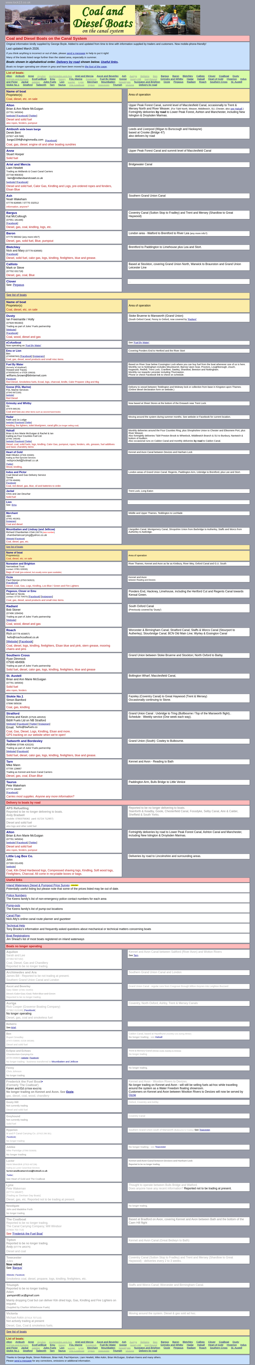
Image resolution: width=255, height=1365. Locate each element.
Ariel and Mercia (84, 76)
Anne (31, 76)
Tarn (52, 84)
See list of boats (16, 295)
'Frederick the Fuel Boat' (27, 1233)
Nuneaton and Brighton (147, 81)
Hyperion (232, 79)
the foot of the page (96, 66)
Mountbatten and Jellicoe (65, 1061)
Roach (202, 81)
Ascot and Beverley (108, 76)
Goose (123, 79)
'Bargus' (17, 1267)
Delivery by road (68, 62)
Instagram (38, 356)
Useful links (109, 62)
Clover (211, 76)
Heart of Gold (215, 79)
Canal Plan (13, 915)
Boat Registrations (18, 935)
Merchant (92, 81)
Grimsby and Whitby (172, 79)
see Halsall (236, 108)
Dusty (236, 76)
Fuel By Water (108, 79)
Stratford (28, 84)
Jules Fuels (49, 81)
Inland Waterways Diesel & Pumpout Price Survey (38, 885)
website (11, 115)
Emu (52, 79)
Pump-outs (13, 905)
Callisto (200, 76)
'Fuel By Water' (33, 345)
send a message (76, 53)
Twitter (32, 115)
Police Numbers (16, 895)
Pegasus (178, 81)
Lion (62, 81)
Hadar (190, 79)
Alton (9, 76)
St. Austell (236, 81)
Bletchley (188, 76)
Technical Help (15, 925)
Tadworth (41, 84)
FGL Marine (75, 79)
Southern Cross (219, 81)
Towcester (204, 1130)
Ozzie (167, 81)
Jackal (24, 81)
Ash (124, 76)
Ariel (13, 1027)
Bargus (165, 76)
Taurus (62, 84)
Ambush (20, 76)
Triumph (117, 84)
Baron (175, 76)
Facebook (22, 115)
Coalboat (224, 76)
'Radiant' (192, 319)
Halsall (201, 79)
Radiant (191, 81)
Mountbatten (108, 81)
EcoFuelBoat (39, 79)
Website (11, 329)
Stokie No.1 (12, 84)
